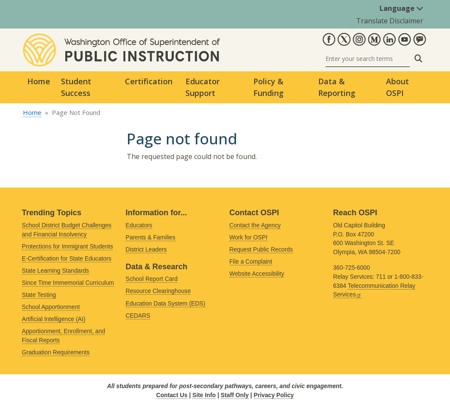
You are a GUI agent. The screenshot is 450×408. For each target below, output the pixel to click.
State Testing (39, 295)
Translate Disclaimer (389, 21)
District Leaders (146, 249)
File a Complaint (251, 261)
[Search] (368, 58)
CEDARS (138, 315)
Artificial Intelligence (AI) (54, 319)
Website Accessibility (257, 274)
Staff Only (235, 395)
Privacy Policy (274, 395)
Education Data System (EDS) (165, 303)
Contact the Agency (255, 225)
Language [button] (401, 8)
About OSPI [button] (397, 87)
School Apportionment (51, 307)
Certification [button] (148, 81)
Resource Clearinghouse (158, 291)
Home (38, 81)
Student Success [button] (76, 87)
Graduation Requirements (56, 352)
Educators (139, 225)
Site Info (204, 395)
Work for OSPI (249, 237)
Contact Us (171, 395)
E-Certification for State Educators (67, 258)
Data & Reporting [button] (336, 87)
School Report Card (152, 279)
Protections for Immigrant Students (67, 246)
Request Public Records (261, 249)
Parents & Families (151, 237)
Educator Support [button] (202, 87)
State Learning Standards (55, 271)
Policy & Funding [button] (268, 87)
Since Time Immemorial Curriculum (68, 283)
